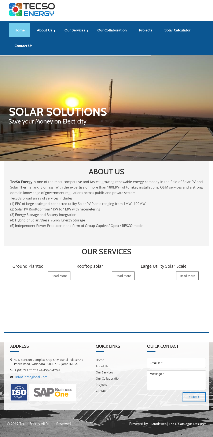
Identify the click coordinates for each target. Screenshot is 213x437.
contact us (24, 45)
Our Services (75, 30)
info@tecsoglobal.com (31, 377)
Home (20, 30)
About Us (44, 30)
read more (59, 276)
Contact (101, 391)
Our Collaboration (112, 30)
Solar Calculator (177, 30)
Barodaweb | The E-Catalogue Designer (178, 424)
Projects (145, 30)
